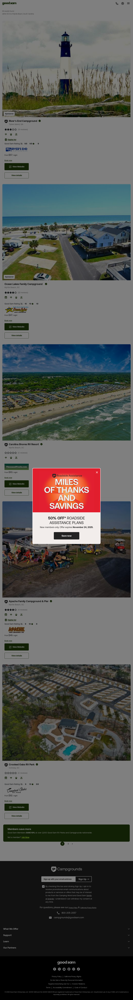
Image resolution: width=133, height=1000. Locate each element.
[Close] (96, 472)
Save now (67, 536)
